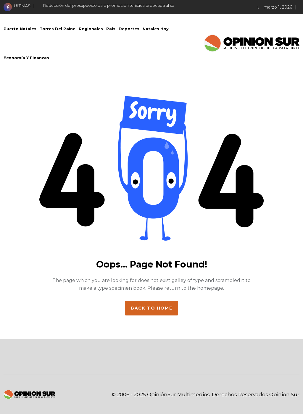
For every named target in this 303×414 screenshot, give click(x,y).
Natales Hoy (156, 28)
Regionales (91, 28)
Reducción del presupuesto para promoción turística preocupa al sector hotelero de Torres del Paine (140, 5)
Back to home (151, 308)
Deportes (129, 28)
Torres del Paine (57, 28)
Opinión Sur (284, 394)
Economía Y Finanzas (26, 57)
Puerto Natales (20, 28)
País (110, 28)
